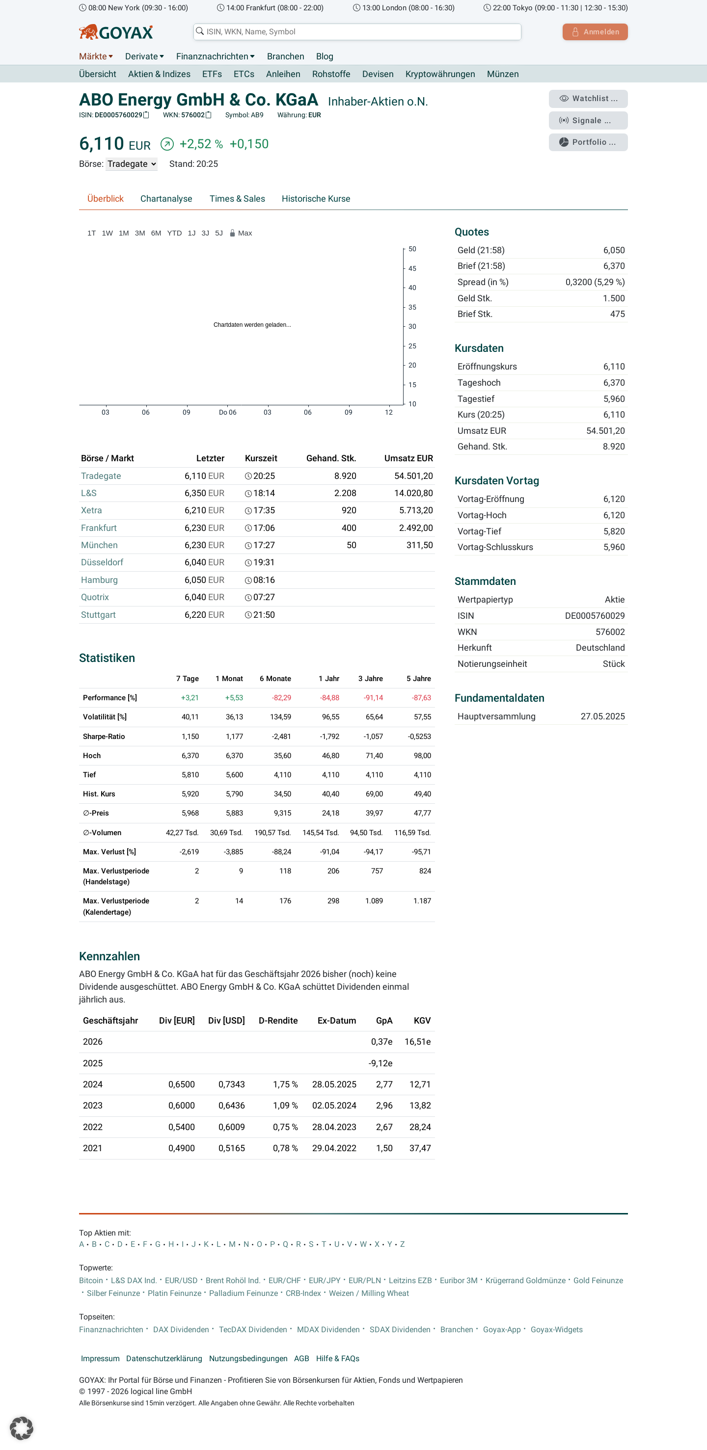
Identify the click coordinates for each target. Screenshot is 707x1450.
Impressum (100, 1358)
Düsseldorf (102, 563)
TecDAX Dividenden (253, 1329)
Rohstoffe (331, 74)
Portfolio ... (589, 140)
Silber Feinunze (113, 1293)
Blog (324, 56)
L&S (89, 494)
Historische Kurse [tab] (316, 199)
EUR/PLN (365, 1280)
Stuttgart (98, 615)
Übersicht (97, 74)
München (99, 546)
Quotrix (95, 598)
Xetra (91, 511)
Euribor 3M (459, 1280)
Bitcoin (91, 1280)
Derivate (141, 56)
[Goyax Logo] (116, 32)
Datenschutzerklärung (164, 1358)
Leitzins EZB (410, 1280)
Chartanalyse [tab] (166, 199)
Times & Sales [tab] (237, 199)
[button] (21, 1428)
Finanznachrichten (212, 56)
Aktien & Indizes (159, 74)
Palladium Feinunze (243, 1293)
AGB (301, 1358)
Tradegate (101, 476)
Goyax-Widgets (557, 1329)
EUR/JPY (325, 1280)
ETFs (212, 74)
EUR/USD (181, 1280)
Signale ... (586, 119)
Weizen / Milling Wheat (369, 1293)
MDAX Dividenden (328, 1329)
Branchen (285, 56)
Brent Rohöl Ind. (233, 1280)
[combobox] (356, 32)
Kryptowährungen (440, 74)
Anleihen (283, 74)
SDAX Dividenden (400, 1329)
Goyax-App (502, 1329)
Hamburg (99, 580)
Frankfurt (99, 528)
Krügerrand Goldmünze (526, 1280)
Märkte (93, 56)
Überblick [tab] (105, 199)
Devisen (378, 74)
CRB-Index (303, 1293)
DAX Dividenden (181, 1329)
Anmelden (594, 31)
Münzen (503, 74)
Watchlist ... (589, 99)
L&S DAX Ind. (134, 1280)
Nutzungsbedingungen (248, 1358)
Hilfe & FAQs (337, 1358)
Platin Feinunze (174, 1293)
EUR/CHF (285, 1280)
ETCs (244, 74)
